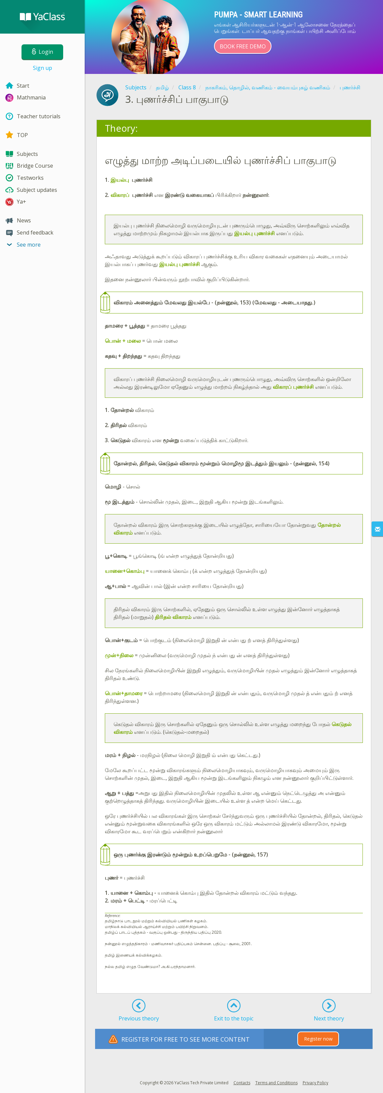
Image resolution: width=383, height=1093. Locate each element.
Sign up (42, 68)
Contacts (241, 1083)
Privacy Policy (315, 1083)
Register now (318, 1039)
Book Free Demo (243, 46)
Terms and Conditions (276, 1083)
